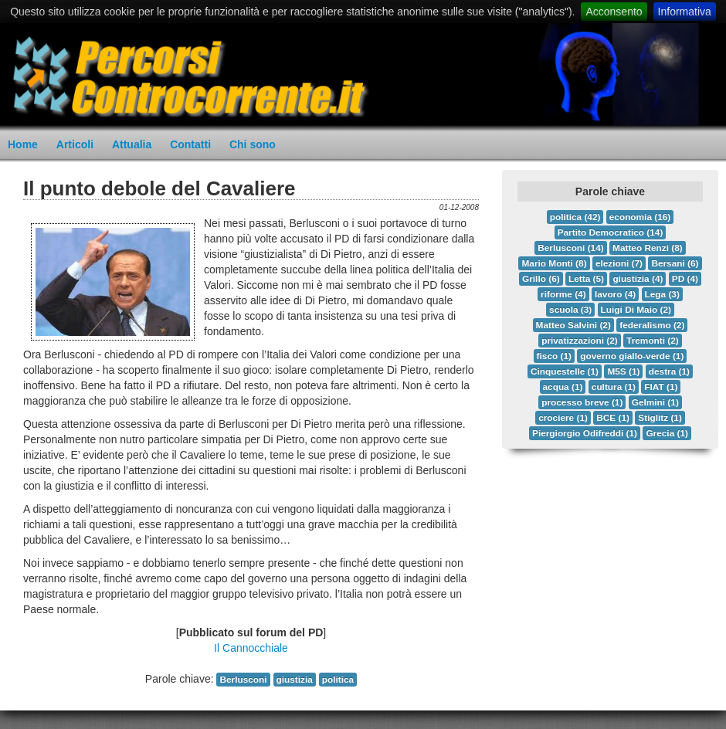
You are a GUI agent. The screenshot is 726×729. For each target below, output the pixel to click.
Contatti (190, 144)
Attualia (131, 144)
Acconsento (613, 11)
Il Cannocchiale (251, 648)
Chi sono (252, 144)
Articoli (74, 144)
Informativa (684, 11)
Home (23, 144)
